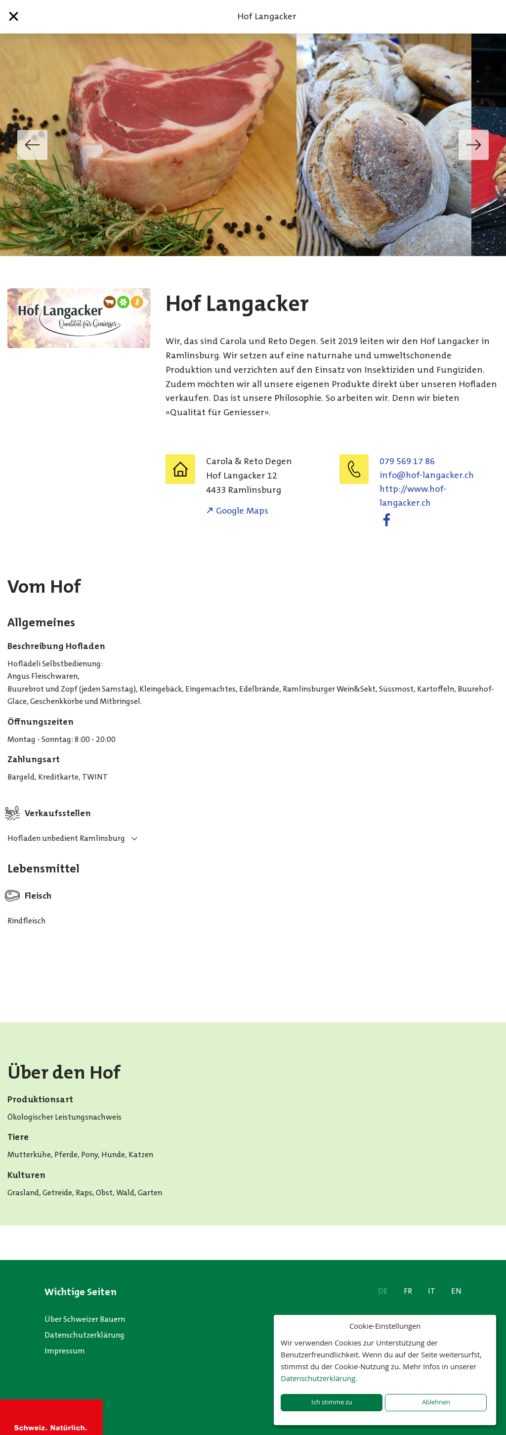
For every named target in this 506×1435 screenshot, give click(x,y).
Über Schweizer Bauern (84, 1319)
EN (456, 1291)
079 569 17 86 (407, 461)
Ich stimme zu (331, 1402)
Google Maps (242, 511)
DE (383, 1291)
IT (431, 1291)
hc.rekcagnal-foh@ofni (427, 475)
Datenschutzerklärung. (319, 1378)
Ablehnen (436, 1402)
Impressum (64, 1351)
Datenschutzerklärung (84, 1335)
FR (408, 1291)
